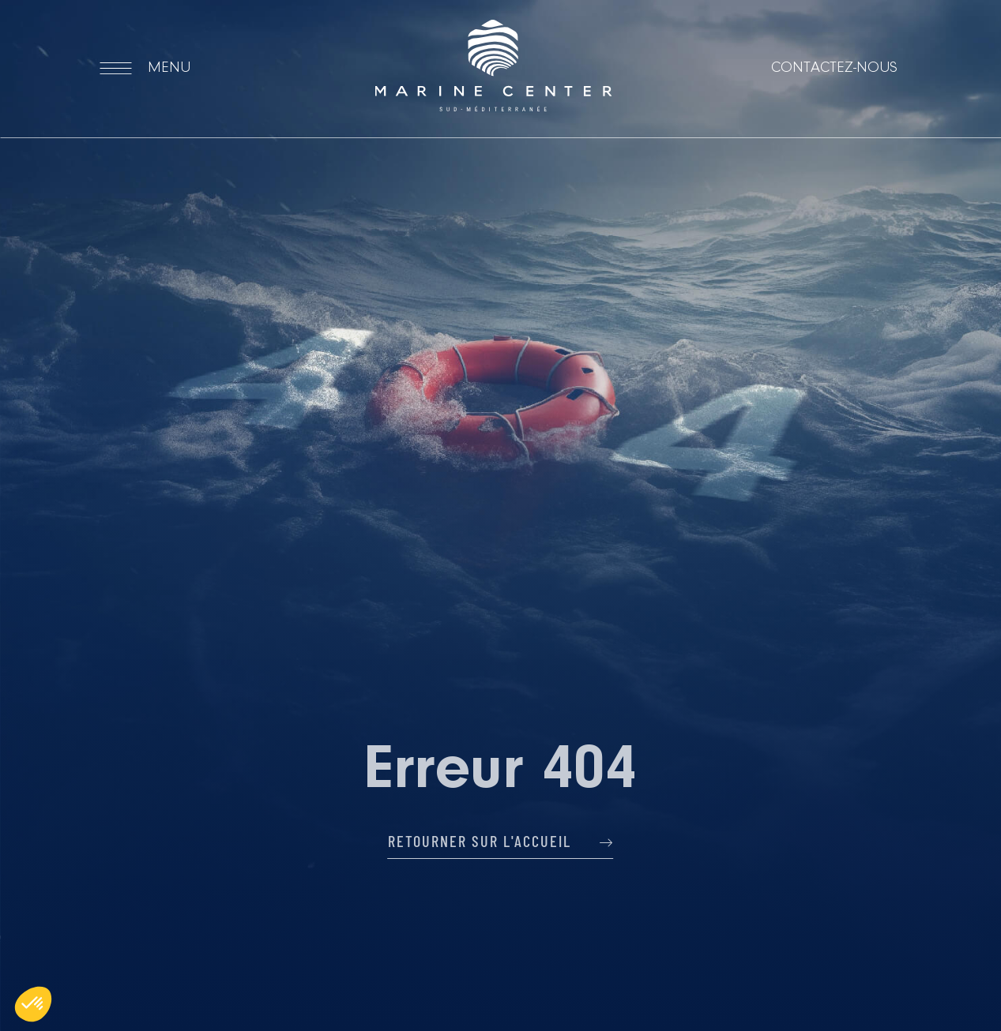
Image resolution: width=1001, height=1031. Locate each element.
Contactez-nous (834, 68)
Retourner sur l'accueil (501, 840)
